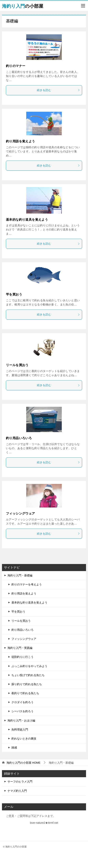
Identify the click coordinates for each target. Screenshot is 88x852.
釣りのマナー (15, 66)
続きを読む (58, 90)
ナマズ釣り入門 (17, 790)
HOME (23, 762)
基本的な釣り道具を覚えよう (27, 219)
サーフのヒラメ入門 (19, 781)
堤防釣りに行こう (22, 656)
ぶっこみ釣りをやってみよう (29, 666)
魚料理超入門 (19, 729)
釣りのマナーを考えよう (26, 584)
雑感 (14, 747)
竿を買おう (14, 294)
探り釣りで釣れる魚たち (26, 684)
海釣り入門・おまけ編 (21, 720)
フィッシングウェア (20, 513)
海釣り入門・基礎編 (19, 575)
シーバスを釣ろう (22, 711)
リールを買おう (17, 365)
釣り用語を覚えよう (20, 141)
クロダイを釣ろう (22, 702)
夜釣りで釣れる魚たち (25, 693)
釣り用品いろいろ (19, 438)
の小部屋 (22, 5)
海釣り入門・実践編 (19, 647)
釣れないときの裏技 (23, 738)
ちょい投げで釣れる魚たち (28, 675)
